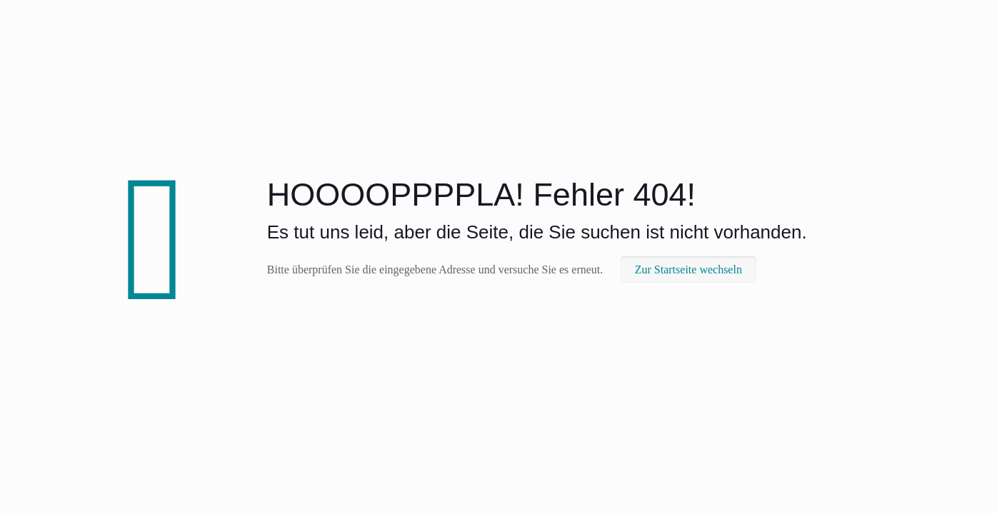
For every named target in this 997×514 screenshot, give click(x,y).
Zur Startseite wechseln (688, 269)
